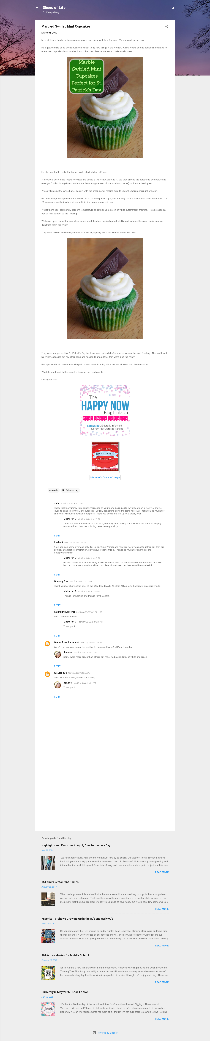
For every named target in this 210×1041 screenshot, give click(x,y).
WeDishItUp (60, 672)
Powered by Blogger (105, 1032)
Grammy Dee (61, 581)
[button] (167, 26)
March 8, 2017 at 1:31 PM (72, 503)
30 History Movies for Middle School (65, 955)
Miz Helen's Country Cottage (105, 477)
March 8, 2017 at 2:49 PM (89, 519)
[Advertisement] (105, 802)
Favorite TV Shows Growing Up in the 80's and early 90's (77, 918)
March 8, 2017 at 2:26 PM (75, 542)
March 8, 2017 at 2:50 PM (89, 558)
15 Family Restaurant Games (60, 882)
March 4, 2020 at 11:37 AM (85, 652)
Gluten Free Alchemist (66, 642)
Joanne (67, 652)
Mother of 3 (69, 518)
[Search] (173, 8)
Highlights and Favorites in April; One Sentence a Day (75, 845)
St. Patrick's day (70, 490)
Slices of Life (54, 7)
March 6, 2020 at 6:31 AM (85, 683)
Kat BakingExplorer (64, 611)
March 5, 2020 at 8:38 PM (79, 673)
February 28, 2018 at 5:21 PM (90, 622)
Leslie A (58, 542)
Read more (162, 872)
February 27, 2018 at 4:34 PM (89, 612)
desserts (53, 490)
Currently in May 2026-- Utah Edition (64, 992)
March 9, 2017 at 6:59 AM (89, 591)
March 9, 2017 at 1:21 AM (81, 581)
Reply (57, 535)
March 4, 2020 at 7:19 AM (91, 642)
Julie (57, 503)
